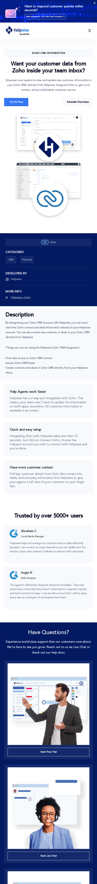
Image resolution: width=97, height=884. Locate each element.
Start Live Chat (48, 856)
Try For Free (16, 102)
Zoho (48, 242)
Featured (27, 260)
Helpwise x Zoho (20, 297)
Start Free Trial (48, 752)
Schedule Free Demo (78, 102)
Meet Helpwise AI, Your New (45, 16)
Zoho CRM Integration (48, 53)
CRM (10, 260)
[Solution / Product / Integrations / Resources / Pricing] (89, 30)
